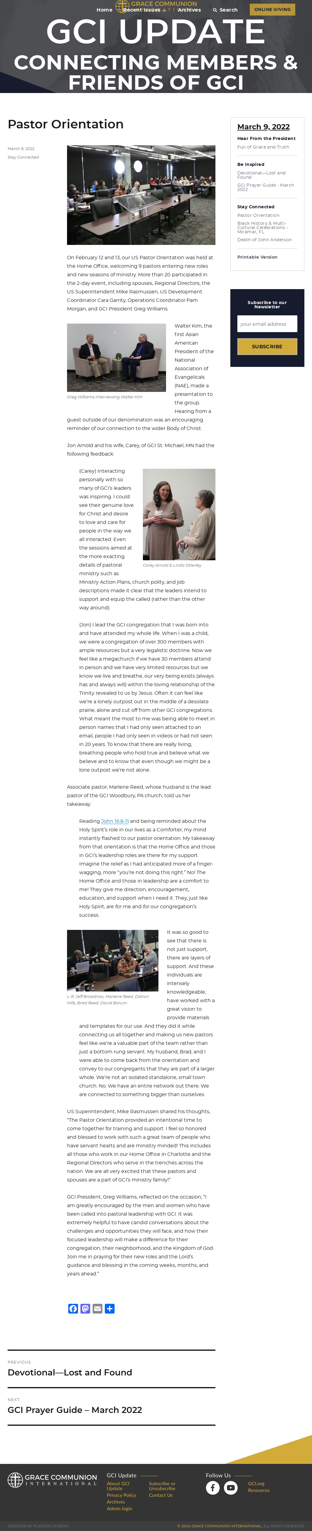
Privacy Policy (121, 1495)
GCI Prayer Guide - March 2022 (265, 187)
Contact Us (161, 1495)
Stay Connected (23, 158)
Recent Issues (144, 10)
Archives (189, 10)
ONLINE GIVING (272, 10)
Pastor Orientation (258, 215)
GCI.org (256, 1483)
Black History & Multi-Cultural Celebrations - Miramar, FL (262, 227)
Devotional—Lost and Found (261, 175)
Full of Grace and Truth (263, 147)
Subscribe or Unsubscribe (162, 1486)
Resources (259, 1490)
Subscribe (267, 347)
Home (104, 10)
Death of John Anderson (264, 240)
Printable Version (257, 257)
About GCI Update (118, 1486)
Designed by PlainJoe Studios (38, 1526)
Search (225, 10)
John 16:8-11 (115, 821)
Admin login (119, 1508)
